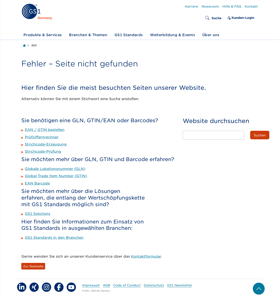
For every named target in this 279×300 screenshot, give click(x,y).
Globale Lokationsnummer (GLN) (55, 169)
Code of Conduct (127, 285)
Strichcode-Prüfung (43, 151)
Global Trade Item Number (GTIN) (56, 176)
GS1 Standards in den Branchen (54, 237)
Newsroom (210, 6)
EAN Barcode (37, 183)
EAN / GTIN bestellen (45, 129)
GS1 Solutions (37, 213)
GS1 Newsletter (179, 285)
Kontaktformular (146, 256)
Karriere (191, 6)
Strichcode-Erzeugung (46, 144)
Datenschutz (154, 285)
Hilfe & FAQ (231, 6)
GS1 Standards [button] (129, 35)
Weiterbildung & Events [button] (172, 35)
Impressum (91, 285)
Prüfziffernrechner (42, 137)
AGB (106, 285)
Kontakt (251, 6)
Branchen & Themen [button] (88, 35)
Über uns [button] (211, 35)
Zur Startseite (33, 266)
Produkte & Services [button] (42, 35)
